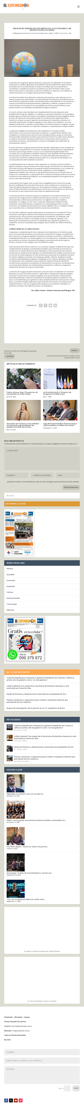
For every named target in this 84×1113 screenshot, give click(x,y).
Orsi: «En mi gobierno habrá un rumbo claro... (26, 899)
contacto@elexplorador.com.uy (21, 1026)
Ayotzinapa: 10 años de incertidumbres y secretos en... (30, 873)
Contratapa (12, 604)
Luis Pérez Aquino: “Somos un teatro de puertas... (27, 846)
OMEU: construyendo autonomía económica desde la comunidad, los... (36, 820)
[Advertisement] (42, 326)
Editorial (10, 610)
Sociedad (10, 574)
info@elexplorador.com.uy (21, 1030)
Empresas (11, 586)
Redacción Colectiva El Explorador (35, 33)
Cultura (10, 592)
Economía (63, 33)
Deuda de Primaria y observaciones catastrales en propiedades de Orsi (36, 694)
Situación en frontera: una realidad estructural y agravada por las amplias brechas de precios (23, 425)
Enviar (76, 1088)
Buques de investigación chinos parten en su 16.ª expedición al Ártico (36, 708)
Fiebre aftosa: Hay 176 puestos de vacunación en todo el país (22, 393)
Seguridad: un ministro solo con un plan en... (25, 794)
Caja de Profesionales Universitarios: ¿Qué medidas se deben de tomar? (60, 424)
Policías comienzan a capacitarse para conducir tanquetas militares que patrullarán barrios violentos (37, 701)
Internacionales (13, 598)
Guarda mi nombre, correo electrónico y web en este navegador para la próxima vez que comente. (43, 482)
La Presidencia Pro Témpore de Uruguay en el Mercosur (57, 393)
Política (10, 568)
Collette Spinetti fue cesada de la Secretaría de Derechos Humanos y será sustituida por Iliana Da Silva (38, 687)
